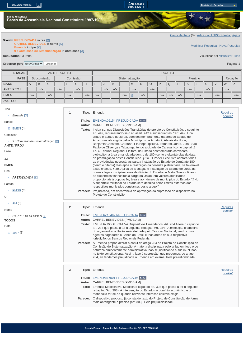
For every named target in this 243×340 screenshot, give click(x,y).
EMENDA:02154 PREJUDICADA (115, 120)
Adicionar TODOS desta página (218, 35)
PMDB (16, 190)
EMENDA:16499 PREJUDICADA (115, 215)
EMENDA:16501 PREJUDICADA (115, 278)
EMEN (16, 128)
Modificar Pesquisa (204, 45)
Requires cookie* (227, 114)
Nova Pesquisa (229, 45)
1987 (15, 232)
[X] (48, 40)
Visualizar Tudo (229, 56)
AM (14, 203)
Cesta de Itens (180, 35)
